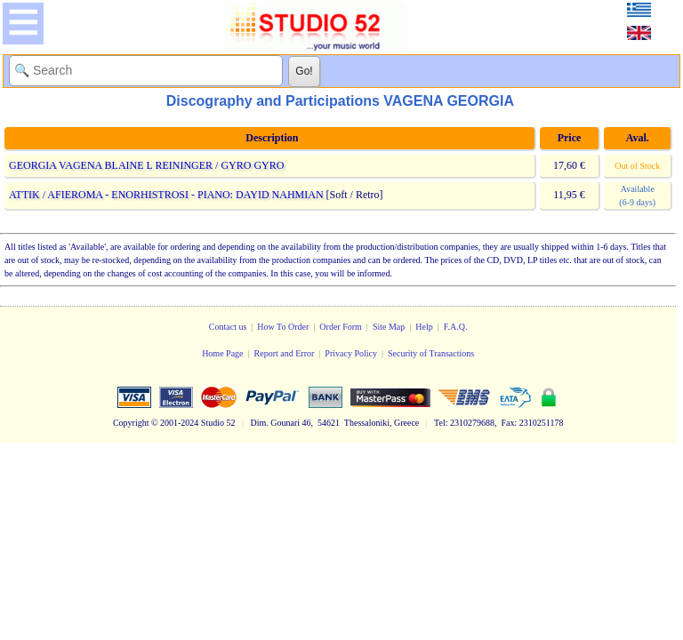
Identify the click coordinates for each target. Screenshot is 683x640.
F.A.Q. (456, 327)
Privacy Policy (351, 353)
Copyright (131, 423)
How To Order (283, 327)
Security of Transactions (431, 353)
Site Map (389, 327)
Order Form (340, 327)
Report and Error (284, 353)
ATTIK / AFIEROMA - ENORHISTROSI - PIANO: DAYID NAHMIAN (166, 194)
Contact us (228, 327)
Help (423, 327)
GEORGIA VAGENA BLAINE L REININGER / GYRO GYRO (146, 165)
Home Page (222, 353)
